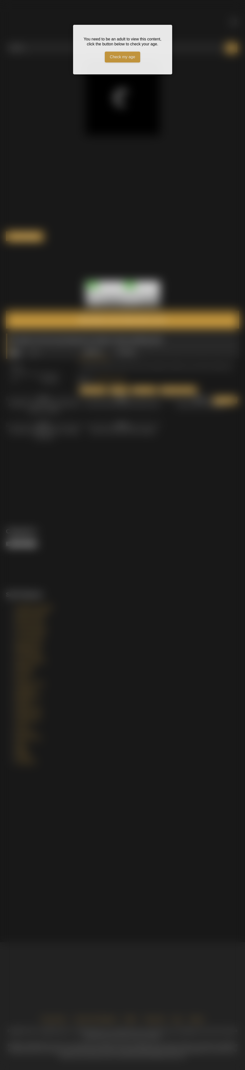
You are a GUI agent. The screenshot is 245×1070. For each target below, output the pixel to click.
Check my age (122, 57)
